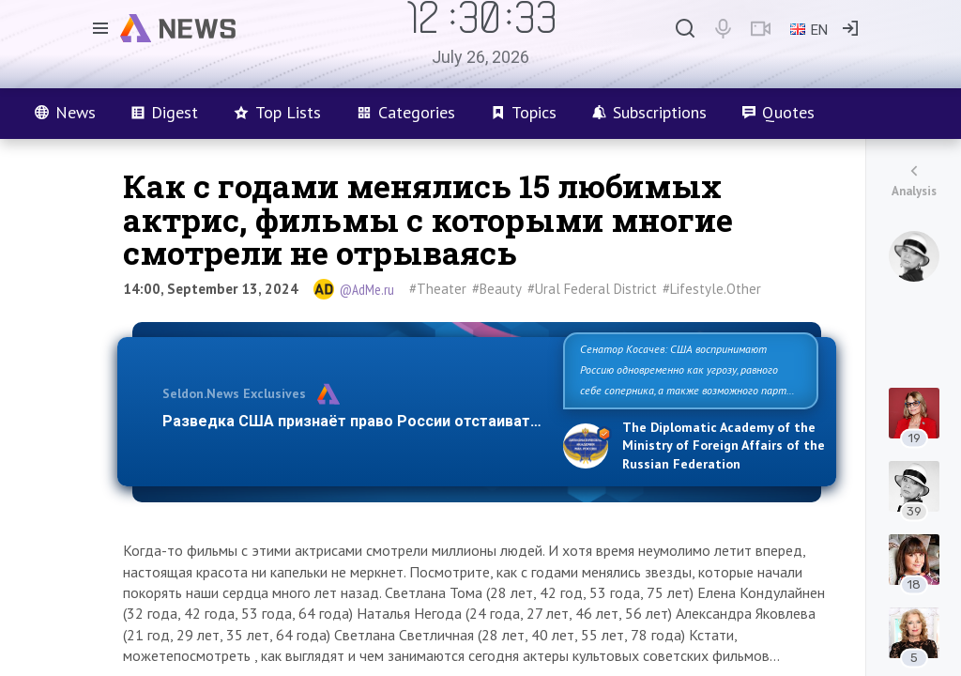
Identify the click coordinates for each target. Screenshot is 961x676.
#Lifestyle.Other (712, 289)
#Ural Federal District (592, 289)
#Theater (437, 289)
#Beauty (497, 289)
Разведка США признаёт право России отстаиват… (352, 421)
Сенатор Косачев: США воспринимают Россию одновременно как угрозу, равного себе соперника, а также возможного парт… (687, 369)
